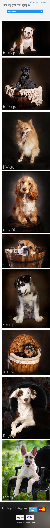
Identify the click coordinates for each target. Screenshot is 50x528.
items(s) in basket (38, 2)
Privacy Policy (31, 522)
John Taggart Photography (16, 5)
